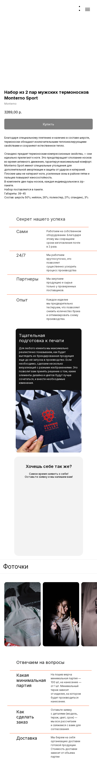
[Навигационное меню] (87, 9)
